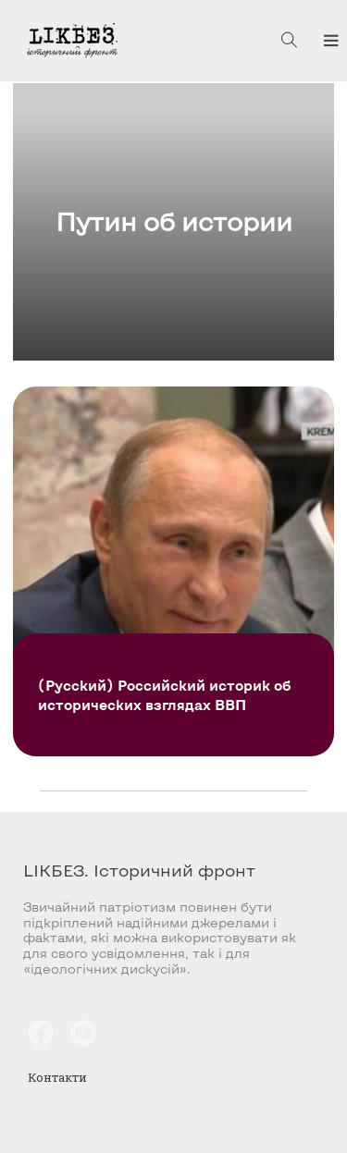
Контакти (57, 1077)
